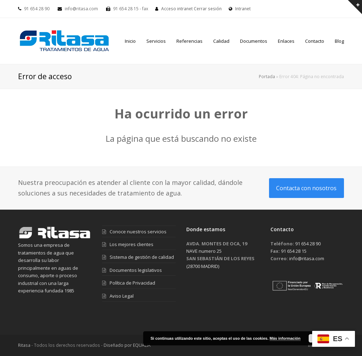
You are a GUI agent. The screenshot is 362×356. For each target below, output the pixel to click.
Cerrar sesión (208, 9)
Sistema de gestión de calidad (142, 257)
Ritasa (24, 345)
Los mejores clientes (131, 244)
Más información (285, 338)
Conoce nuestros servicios (138, 231)
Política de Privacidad (132, 283)
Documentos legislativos (136, 270)
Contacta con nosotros (306, 188)
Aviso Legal (122, 296)
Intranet (240, 9)
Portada (267, 76)
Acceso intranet (177, 9)
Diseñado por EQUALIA (127, 345)
